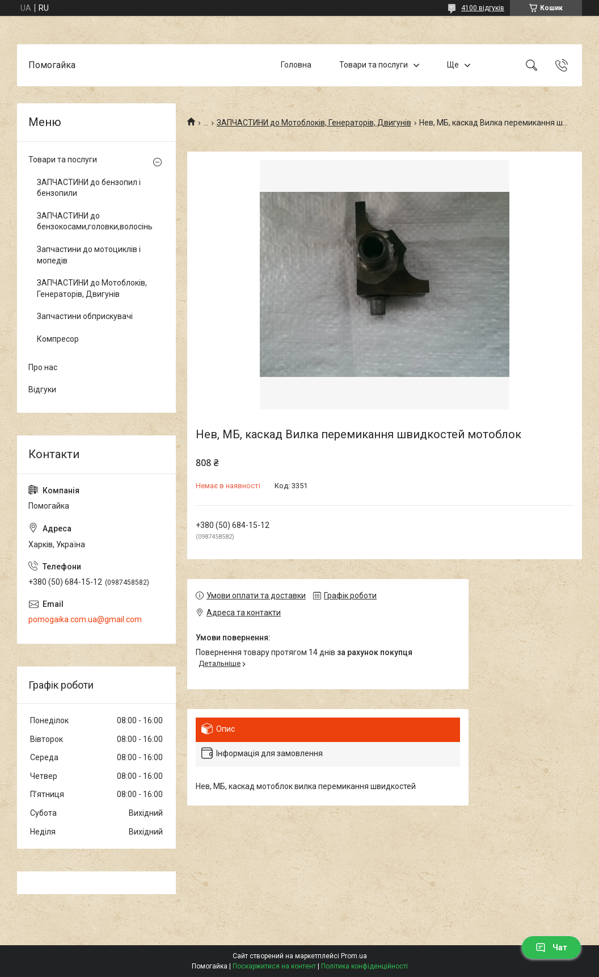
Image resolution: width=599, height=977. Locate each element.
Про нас (42, 367)
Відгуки (42, 389)
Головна (296, 64)
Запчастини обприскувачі (85, 316)
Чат (551, 947)
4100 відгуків (482, 8)
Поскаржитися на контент (274, 966)
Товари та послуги (373, 64)
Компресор (58, 338)
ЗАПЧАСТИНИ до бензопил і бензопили (89, 188)
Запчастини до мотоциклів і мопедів (89, 255)
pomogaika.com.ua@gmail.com (85, 619)
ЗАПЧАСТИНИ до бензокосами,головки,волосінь (93, 221)
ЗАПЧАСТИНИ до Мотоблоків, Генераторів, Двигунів (314, 122)
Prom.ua (354, 956)
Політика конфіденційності (364, 966)
